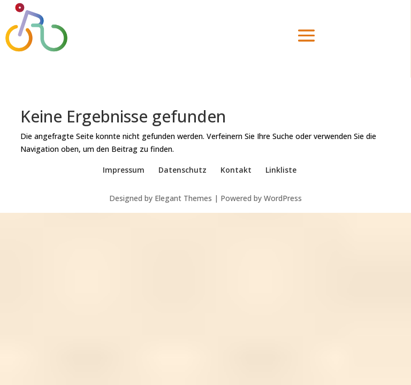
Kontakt (236, 170)
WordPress (283, 198)
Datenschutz (182, 170)
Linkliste (280, 170)
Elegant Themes (183, 198)
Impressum (123, 170)
